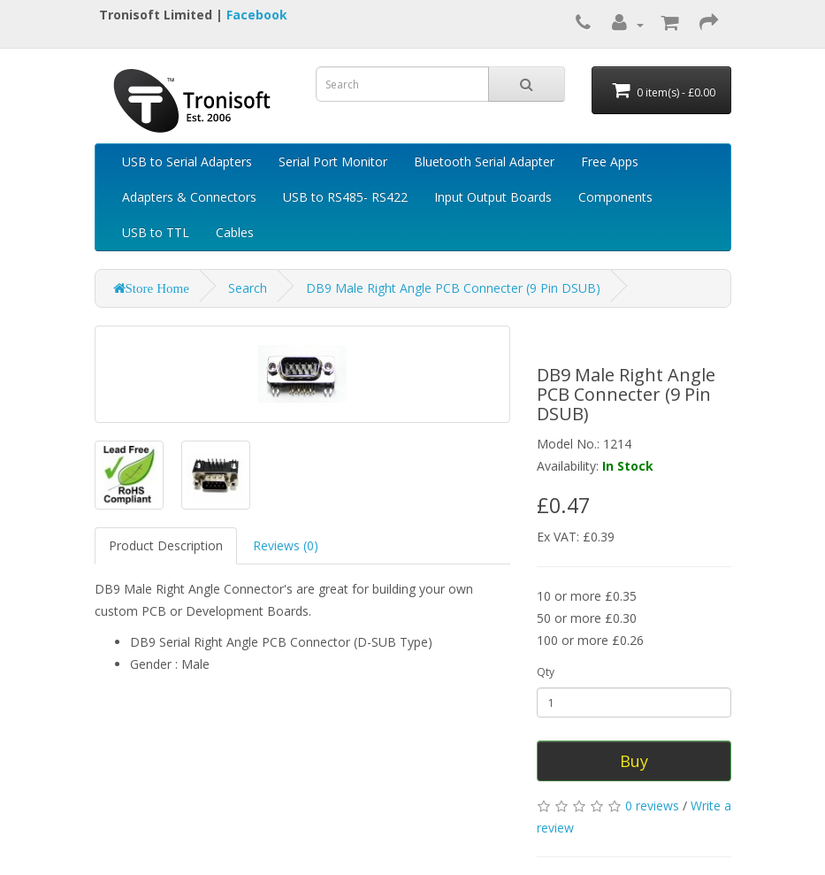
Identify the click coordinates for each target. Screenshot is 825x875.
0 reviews (652, 805)
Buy (634, 760)
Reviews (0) (285, 545)
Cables (235, 232)
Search (247, 288)
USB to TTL (155, 232)
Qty (545, 671)
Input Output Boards (493, 196)
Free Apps (609, 161)
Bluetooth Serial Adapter (484, 161)
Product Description (166, 545)
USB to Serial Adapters (187, 161)
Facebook (256, 14)
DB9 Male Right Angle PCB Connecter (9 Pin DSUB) (453, 288)
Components (615, 196)
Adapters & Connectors (189, 196)
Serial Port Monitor (333, 161)
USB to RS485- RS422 (345, 196)
